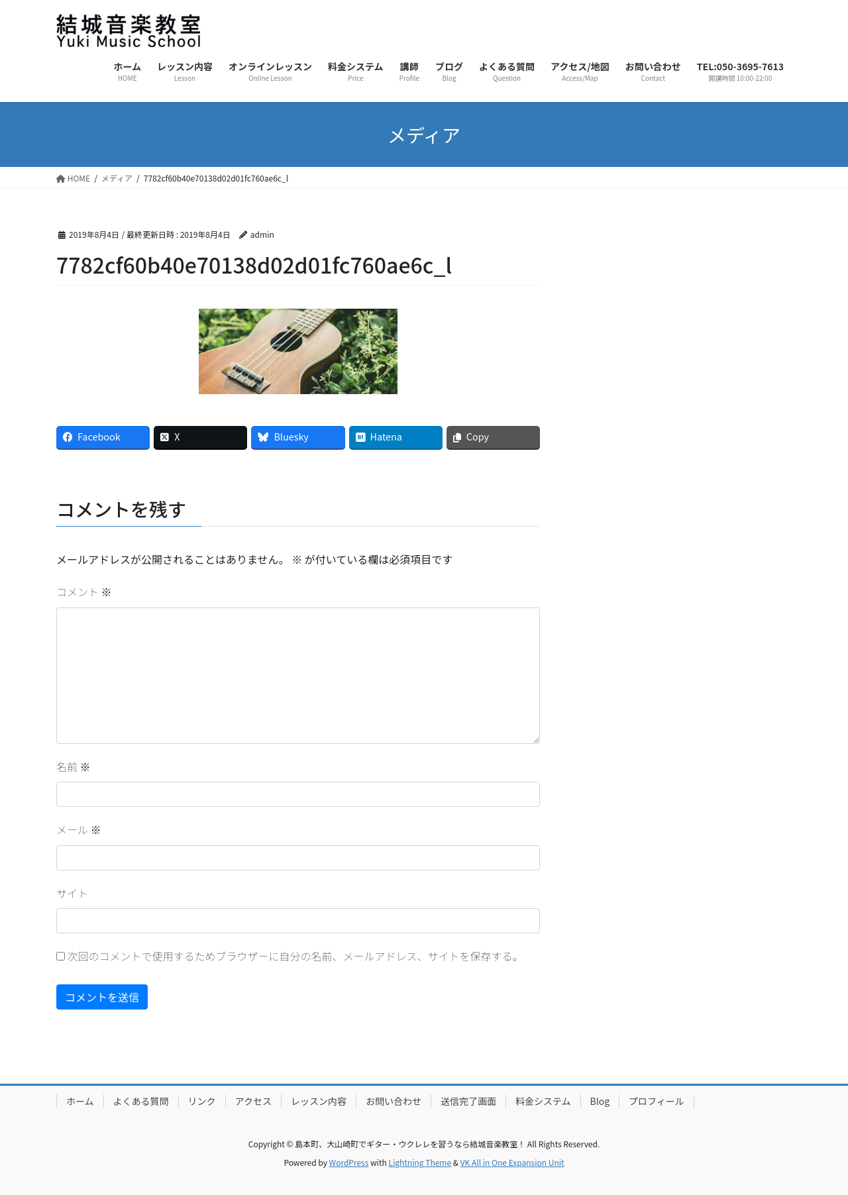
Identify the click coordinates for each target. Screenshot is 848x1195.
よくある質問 (141, 1101)
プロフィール (656, 1101)
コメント (84, 591)
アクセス (253, 1101)
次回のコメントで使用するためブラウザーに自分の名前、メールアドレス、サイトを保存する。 (295, 956)
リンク (202, 1101)
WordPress (349, 1162)
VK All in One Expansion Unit (512, 1162)
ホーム (80, 1101)
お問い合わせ (393, 1101)
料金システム (543, 1101)
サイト (72, 893)
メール (78, 829)
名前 (73, 766)
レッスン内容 (318, 1101)
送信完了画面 (468, 1101)
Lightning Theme (419, 1162)
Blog (600, 1101)
